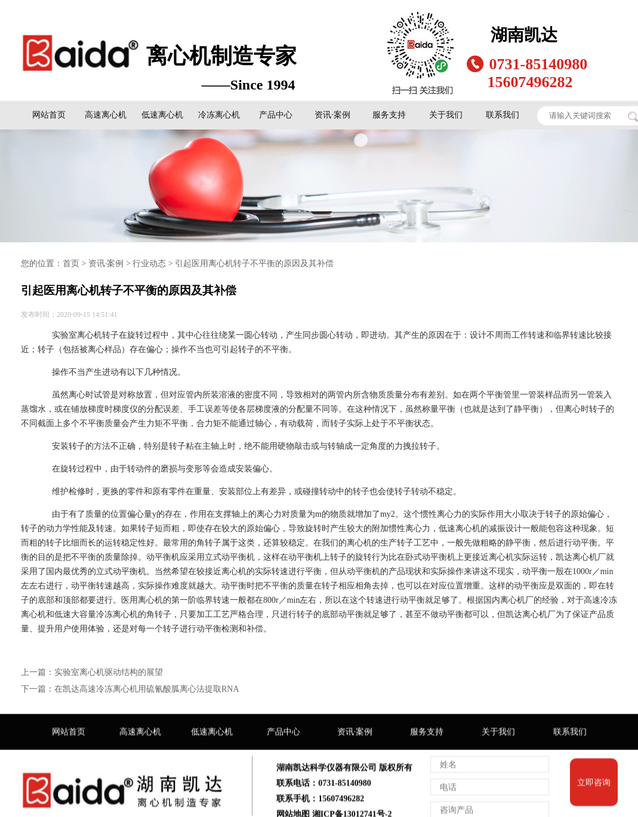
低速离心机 (162, 114)
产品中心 (275, 114)
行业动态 (149, 262)
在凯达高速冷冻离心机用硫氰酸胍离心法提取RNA (146, 688)
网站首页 (49, 114)
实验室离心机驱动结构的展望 (108, 671)
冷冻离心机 (219, 114)
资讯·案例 (332, 114)
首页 (71, 262)
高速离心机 (106, 114)
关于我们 (446, 114)
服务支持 (389, 114)
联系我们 (502, 114)
